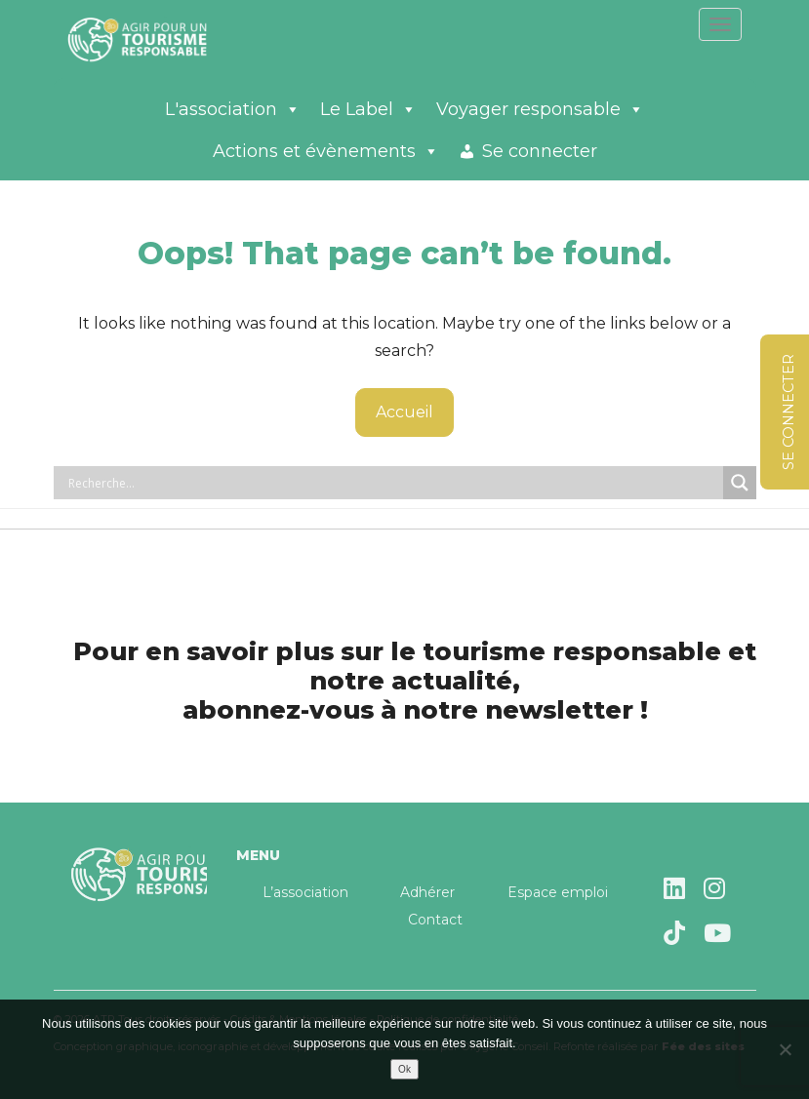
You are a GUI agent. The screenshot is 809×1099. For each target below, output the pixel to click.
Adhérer (427, 892)
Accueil (404, 412)
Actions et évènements (326, 151)
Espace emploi (557, 892)
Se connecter (539, 151)
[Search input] (393, 482)
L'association (233, 109)
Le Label (368, 109)
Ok (404, 1069)
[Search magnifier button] (739, 482)
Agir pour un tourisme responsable (161, 39)
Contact (435, 919)
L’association (305, 892)
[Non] (784, 1049)
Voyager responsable (540, 109)
